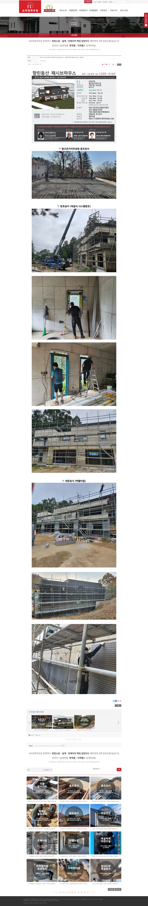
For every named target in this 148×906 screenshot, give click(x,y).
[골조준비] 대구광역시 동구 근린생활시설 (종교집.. (42, 828)
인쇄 (103, 64)
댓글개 (32, 735)
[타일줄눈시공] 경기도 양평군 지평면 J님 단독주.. (74, 856)
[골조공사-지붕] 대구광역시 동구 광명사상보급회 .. (74, 801)
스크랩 (108, 64)
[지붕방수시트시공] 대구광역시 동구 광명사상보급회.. (42, 801)
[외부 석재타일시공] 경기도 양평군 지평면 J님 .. (106, 828)
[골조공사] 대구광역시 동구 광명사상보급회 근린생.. (106, 801)
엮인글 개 (37, 735)
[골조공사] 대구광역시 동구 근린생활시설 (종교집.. (74, 828)
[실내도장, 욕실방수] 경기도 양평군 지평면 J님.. (106, 883)
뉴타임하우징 (43, 61)
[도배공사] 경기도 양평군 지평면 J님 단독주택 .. (42, 856)
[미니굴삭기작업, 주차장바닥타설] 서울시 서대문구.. (74, 883)
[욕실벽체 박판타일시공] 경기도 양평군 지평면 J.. (105, 856)
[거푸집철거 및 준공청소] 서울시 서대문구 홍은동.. (42, 883)
